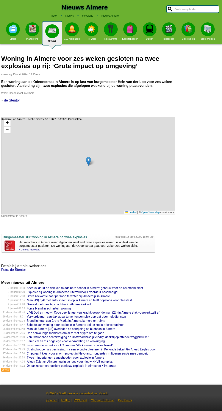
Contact (51, 400)
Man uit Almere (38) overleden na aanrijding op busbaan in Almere (71, 329)
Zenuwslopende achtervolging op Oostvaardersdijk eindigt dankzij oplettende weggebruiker (88, 337)
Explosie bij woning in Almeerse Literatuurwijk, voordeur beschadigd (72, 292)
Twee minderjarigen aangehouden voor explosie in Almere (65, 357)
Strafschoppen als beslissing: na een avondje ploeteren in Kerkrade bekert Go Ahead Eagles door (91, 349)
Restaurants (111, 31)
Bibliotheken (188, 31)
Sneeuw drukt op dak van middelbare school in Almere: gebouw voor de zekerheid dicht (85, 288)
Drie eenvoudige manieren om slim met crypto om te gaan (65, 333)
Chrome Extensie (102, 400)
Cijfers (13, 31)
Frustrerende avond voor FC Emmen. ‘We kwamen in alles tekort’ (70, 345)
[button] (88, 161)
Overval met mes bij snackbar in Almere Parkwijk (59, 304)
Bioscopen (169, 31)
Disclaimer (125, 400)
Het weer (91, 31)
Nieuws (52, 34)
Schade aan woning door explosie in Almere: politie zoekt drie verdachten (75, 325)
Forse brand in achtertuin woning (49, 308)
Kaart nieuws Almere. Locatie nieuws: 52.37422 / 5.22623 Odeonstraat (88, 166)
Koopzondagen (130, 31)
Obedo (103, 393)
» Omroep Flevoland (29, 249)
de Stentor (12, 100)
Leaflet (130, 212)
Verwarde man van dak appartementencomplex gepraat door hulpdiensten (76, 316)
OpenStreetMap (150, 212)
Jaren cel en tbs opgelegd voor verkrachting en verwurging (66, 341)
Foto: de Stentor (13, 270)
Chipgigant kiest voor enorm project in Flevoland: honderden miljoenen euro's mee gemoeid (88, 353)
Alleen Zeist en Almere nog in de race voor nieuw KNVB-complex (70, 361)
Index (54, 15)
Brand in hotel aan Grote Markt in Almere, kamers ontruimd (66, 320)
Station (149, 31)
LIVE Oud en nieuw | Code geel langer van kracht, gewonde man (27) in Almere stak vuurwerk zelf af (93, 312)
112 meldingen (72, 31)
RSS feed (80, 400)
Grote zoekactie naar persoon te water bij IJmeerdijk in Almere (68, 296)
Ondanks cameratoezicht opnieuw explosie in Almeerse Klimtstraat (71, 365)
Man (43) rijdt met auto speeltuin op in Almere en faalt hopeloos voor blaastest (79, 300)
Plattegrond (32, 31)
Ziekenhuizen (208, 31)
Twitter (65, 400)
